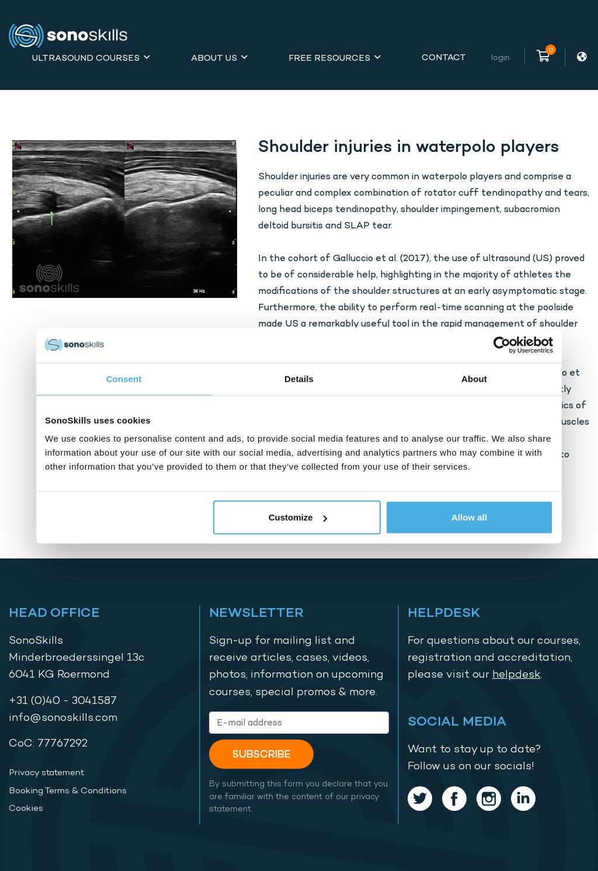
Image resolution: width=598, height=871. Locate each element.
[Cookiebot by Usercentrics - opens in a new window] (502, 344)
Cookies (26, 808)
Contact (444, 57)
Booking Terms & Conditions (68, 790)
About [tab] (474, 378)
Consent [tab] (124, 378)
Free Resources (329, 57)
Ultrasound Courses (86, 57)
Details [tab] (299, 378)
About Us (214, 57)
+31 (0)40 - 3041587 (63, 700)
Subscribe (261, 754)
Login (500, 57)
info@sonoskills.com (63, 717)
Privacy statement (46, 772)
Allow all (469, 517)
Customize (298, 517)
